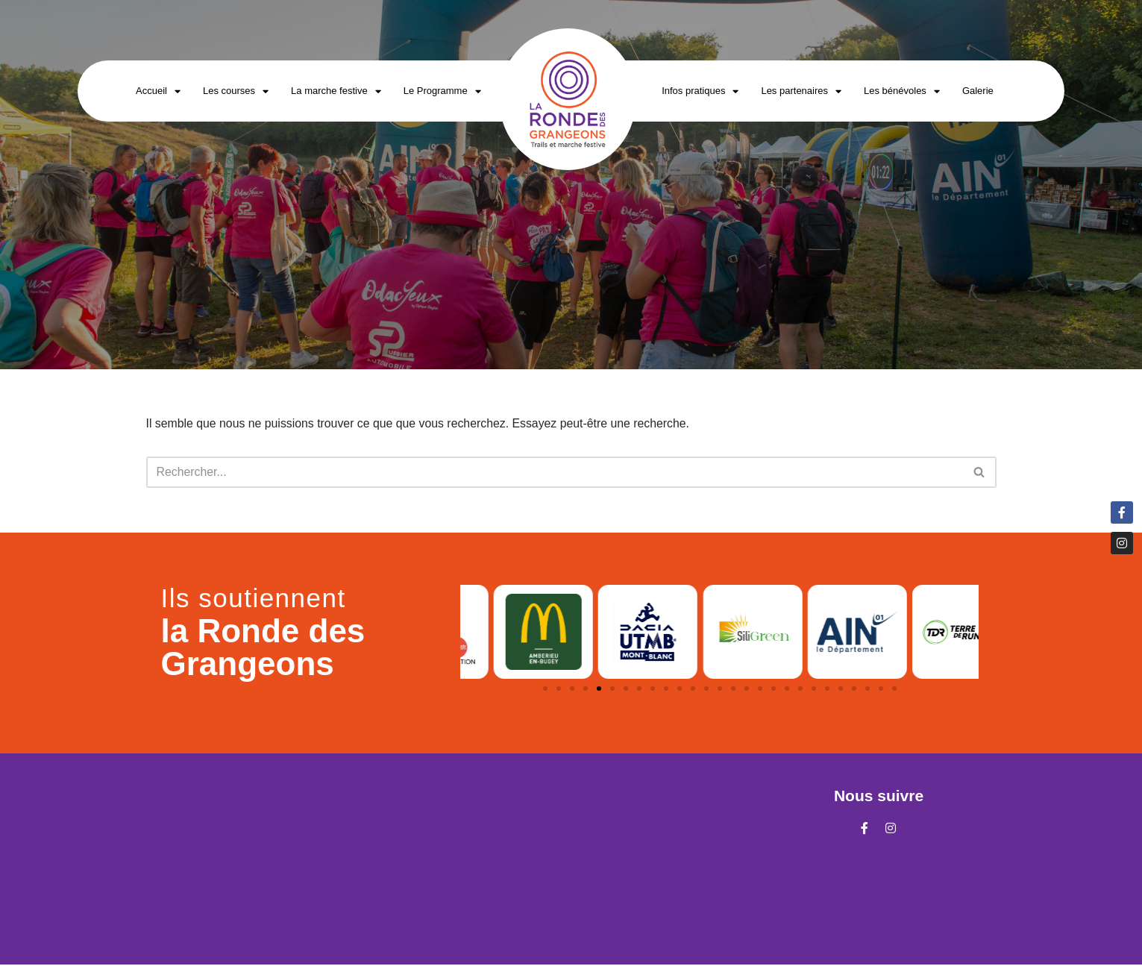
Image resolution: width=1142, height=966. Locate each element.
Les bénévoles (902, 91)
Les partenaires (801, 91)
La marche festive (336, 91)
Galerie (978, 90)
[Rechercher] (554, 472)
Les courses (236, 91)
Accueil (158, 91)
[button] (545, 689)
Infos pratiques (700, 91)
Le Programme (442, 91)
